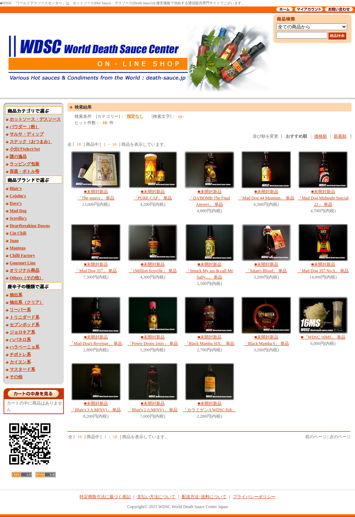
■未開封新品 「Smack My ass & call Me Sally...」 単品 (209, 271)
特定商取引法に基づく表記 (105, 496)
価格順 (320, 136)
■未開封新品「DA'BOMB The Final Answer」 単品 (209, 198)
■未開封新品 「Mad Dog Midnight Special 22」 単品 (323, 198)
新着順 (340, 136)
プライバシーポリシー (254, 496)
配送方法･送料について (204, 496)
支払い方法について (156, 496)
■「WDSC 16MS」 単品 (323, 337)
